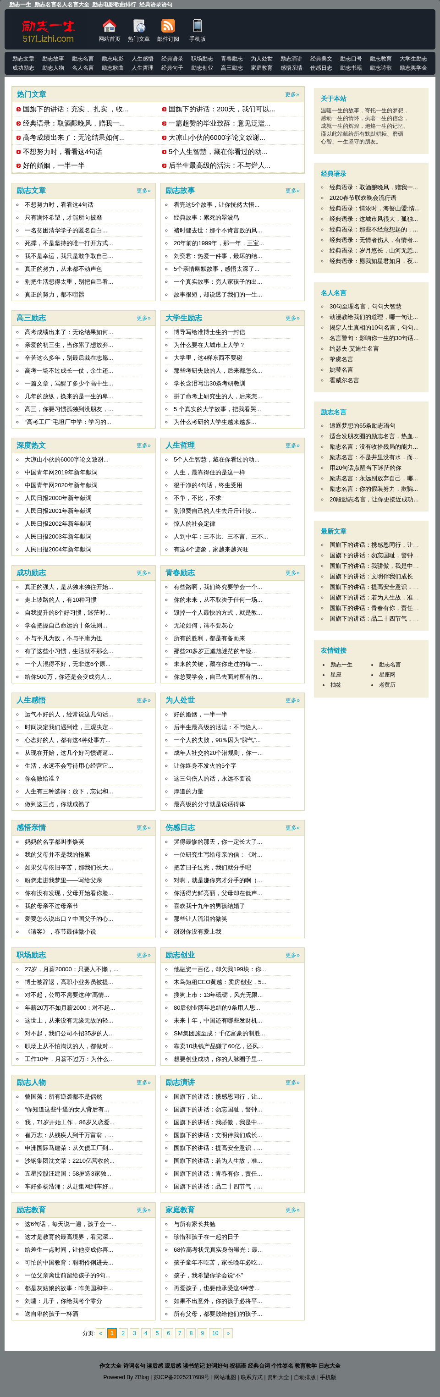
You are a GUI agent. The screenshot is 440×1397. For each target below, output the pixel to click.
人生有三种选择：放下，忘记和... (69, 791)
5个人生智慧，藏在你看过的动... (218, 151)
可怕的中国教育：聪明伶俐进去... (69, 1262)
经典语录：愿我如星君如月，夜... (374, 261)
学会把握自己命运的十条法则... (66, 625)
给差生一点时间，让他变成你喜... (69, 1249)
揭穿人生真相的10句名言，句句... (374, 327)
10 (215, 1333)
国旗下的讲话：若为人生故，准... (218, 1160)
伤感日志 (180, 827)
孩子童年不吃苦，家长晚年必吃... (218, 1262)
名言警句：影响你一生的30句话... (374, 338)
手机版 (197, 30)
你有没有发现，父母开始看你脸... (69, 893)
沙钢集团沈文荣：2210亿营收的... (70, 1160)
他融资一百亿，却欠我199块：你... (220, 969)
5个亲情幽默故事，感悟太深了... (216, 268)
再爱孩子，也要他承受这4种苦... (216, 1288)
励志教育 (31, 1210)
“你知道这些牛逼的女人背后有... (67, 1109)
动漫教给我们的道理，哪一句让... (374, 317)
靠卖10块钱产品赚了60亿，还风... (219, 1046)
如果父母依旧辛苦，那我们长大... (69, 867)
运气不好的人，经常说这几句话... (69, 714)
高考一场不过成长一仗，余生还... (69, 370)
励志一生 (341, 664)
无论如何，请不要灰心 (203, 625)
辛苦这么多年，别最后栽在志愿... (69, 357)
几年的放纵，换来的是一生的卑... (69, 396)
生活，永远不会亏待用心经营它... (69, 765)
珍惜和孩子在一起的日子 (206, 1236)
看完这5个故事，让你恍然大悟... (216, 204)
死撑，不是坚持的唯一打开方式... (69, 243)
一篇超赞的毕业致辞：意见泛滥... (220, 123)
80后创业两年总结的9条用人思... (217, 1007)
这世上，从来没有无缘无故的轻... (69, 1020)
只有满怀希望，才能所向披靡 (63, 217)
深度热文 (31, 445)
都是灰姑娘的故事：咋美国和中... (69, 1288)
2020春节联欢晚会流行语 (363, 197)
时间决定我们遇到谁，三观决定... (69, 727)
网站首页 (110, 30)
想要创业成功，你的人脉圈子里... (218, 1059)
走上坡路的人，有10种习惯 (61, 599)
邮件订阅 (168, 30)
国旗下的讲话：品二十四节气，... (218, 1186)
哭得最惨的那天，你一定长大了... (218, 841)
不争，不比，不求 (197, 498)
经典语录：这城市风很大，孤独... (374, 218)
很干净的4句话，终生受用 (208, 485)
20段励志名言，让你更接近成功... (374, 499)
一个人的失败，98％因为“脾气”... (217, 740)
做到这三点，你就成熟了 (57, 804)
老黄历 (387, 685)
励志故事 (180, 190)
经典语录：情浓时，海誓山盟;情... (374, 208)
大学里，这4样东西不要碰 (208, 357)
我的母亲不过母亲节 (51, 905)
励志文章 (31, 190)
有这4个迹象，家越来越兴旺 (211, 549)
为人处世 (180, 700)
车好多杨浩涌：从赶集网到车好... (69, 1186)
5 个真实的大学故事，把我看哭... (217, 409)
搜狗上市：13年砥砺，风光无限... (218, 994)
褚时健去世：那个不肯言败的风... (218, 230)
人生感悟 (31, 700)
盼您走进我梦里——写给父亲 (63, 880)
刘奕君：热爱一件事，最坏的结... (218, 256)
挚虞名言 (341, 359)
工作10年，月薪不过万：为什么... (69, 1059)
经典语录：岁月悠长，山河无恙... (374, 250)
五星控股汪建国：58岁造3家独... (68, 1173)
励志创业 (180, 955)
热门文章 (139, 30)
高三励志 (31, 318)
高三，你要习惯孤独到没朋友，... (69, 409)
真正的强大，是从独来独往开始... (69, 586)
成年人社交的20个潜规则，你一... (218, 752)
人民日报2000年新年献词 (58, 498)
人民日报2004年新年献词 (58, 549)
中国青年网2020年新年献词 (61, 485)
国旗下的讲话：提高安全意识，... (218, 1147)
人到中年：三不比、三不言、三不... (221, 536)
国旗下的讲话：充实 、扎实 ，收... (76, 109)
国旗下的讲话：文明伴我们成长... (218, 1135)
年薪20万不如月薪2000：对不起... (70, 1007)
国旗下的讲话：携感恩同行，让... (218, 1096)
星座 (335, 674)
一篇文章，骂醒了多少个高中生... (69, 383)
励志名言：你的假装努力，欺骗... (374, 488)
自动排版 (305, 1377)
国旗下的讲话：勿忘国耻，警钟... (218, 1109)
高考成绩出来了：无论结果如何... (74, 137)
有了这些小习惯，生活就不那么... (69, 651)
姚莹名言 (341, 369)
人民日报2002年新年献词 (58, 523)
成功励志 (31, 573)
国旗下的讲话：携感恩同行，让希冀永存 (383, 544)
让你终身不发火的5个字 (205, 765)
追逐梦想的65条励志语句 (363, 425)
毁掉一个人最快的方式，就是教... (218, 612)
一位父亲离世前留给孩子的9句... (67, 1275)
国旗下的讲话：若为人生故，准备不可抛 (383, 597)
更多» (292, 94)
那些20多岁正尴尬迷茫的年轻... (215, 651)
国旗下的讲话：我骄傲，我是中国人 (377, 565)
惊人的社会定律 (194, 523)
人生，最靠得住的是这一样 (209, 472)
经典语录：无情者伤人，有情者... (374, 239)
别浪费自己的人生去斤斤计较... (215, 510)
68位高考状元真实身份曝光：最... (218, 1249)
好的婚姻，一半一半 (54, 165)
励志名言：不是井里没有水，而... (374, 457)
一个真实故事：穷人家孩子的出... (218, 281)
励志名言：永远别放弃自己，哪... (374, 478)
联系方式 (252, 1377)
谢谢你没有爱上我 (197, 931)
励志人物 (31, 1082)
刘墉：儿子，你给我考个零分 (63, 1301)
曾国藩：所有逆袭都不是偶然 (63, 1096)
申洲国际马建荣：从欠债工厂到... (69, 1147)
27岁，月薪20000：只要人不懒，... (71, 969)
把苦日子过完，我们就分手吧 (212, 867)
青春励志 (180, 573)
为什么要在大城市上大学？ (209, 344)
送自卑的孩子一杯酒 (51, 1313)
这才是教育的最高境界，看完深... (69, 1236)
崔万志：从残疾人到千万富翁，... (69, 1135)
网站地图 (225, 1377)
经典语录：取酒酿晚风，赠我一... (74, 123)
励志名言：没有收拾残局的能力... (374, 446)
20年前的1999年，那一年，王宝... (219, 243)
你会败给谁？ (42, 778)
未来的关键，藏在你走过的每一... (218, 663)
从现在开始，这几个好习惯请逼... (69, 752)
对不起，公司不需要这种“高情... (67, 994)
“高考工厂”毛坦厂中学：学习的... (68, 421)
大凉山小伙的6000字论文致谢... (217, 137)
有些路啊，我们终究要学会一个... (218, 586)
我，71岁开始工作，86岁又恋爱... (70, 1122)
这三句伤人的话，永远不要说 (212, 778)
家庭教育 (180, 1210)
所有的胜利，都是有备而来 (209, 638)
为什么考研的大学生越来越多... (215, 421)
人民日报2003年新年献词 (58, 536)
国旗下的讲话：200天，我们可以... (222, 109)
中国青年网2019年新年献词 (61, 472)
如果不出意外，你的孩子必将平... (218, 1301)
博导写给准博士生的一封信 (209, 332)
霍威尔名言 (344, 380)
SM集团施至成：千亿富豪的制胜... (219, 1033)
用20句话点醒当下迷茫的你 (366, 467)
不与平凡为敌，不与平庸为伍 (63, 638)
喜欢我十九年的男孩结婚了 (209, 905)
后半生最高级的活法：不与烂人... (220, 165)
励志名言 (333, 412)
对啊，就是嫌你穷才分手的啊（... (218, 880)
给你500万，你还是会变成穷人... (68, 676)
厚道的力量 (189, 791)
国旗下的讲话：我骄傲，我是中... (218, 1122)
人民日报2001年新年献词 (58, 510)
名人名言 (333, 293)
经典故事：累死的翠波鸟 (206, 217)
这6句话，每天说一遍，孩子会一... (70, 1224)
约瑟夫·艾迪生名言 (354, 348)
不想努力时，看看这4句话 (62, 151)
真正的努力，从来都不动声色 (63, 268)
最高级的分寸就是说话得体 (209, 804)
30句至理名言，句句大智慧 (366, 306)
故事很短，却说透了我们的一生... (218, 294)
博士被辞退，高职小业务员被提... (69, 982)
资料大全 (278, 1377)
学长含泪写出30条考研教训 (210, 383)
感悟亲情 (31, 827)
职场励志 (31, 955)
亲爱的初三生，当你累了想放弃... (69, 344)
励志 (48, 29)
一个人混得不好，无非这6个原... (67, 663)
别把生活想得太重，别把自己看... (69, 281)
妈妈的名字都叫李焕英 (54, 841)
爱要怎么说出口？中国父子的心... (69, 918)
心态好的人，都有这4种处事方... (67, 740)
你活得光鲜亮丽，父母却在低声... (218, 893)
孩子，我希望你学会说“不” (208, 1275)
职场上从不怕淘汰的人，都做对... (69, 1046)
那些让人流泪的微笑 (200, 918)
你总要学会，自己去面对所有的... (218, 676)
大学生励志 (183, 318)
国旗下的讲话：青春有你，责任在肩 (377, 608)
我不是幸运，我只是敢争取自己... (69, 256)
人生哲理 (180, 445)
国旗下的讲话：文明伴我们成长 (371, 576)
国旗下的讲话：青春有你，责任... (218, 1173)
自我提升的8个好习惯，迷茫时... (67, 612)
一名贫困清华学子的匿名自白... (66, 230)
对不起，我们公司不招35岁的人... (69, 1033)
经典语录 (333, 173)
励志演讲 (180, 1082)
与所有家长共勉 (194, 1224)
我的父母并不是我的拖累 (57, 854)
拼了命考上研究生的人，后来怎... (218, 396)
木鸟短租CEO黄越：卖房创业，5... (220, 982)
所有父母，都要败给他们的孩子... (218, 1313)
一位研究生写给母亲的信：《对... (218, 854)
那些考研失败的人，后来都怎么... (218, 370)
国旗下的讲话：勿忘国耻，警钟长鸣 (377, 555)
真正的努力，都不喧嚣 (54, 294)
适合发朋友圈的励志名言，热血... (374, 436)
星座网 (387, 674)
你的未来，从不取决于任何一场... (218, 599)
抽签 (335, 685)
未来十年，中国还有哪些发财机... (218, 1020)
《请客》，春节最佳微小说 (60, 931)
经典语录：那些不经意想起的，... (374, 229)
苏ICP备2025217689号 (182, 1377)
